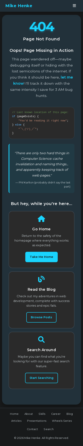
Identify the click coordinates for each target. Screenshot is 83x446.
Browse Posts (41, 320)
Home (14, 416)
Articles (16, 423)
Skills (42, 416)
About (28, 416)
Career (56, 416)
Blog (69, 416)
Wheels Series (62, 423)
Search (49, 431)
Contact (32, 431)
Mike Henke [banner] (18, 5)
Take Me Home (41, 259)
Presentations (36, 423)
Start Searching (41, 380)
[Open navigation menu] (74, 5)
